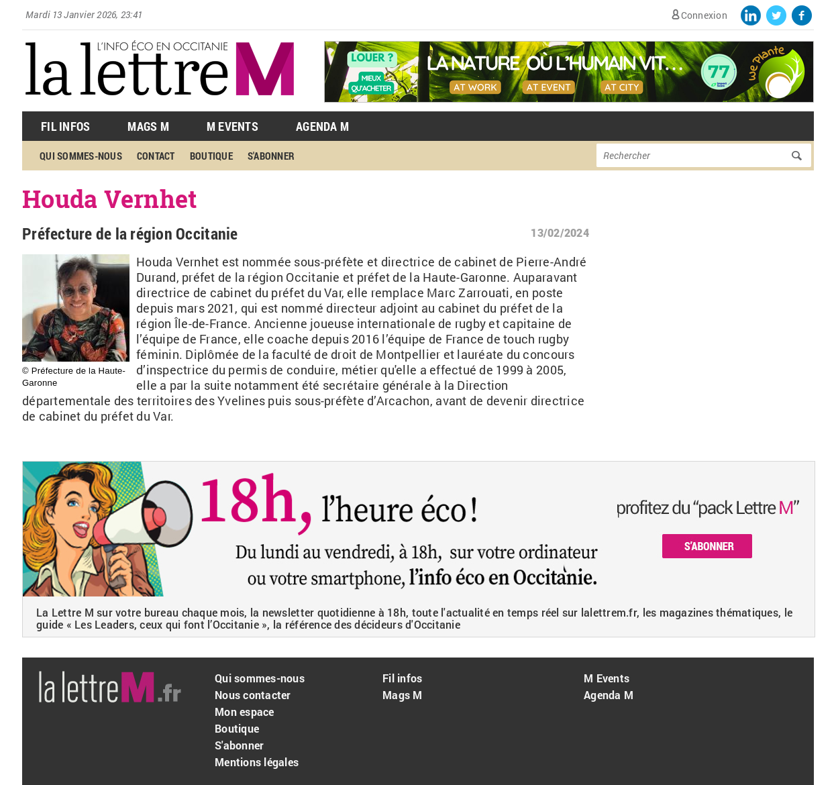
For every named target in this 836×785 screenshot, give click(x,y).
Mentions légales (257, 762)
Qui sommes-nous (81, 155)
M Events (232, 126)
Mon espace (244, 711)
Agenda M (322, 126)
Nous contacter (253, 695)
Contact (156, 155)
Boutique (211, 155)
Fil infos (402, 678)
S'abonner (271, 155)
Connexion (704, 15)
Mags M (148, 126)
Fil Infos (65, 126)
